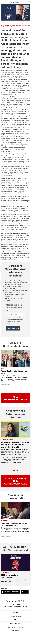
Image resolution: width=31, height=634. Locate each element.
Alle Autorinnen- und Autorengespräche (15, 481)
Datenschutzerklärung (16, 319)
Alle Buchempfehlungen (15, 398)
